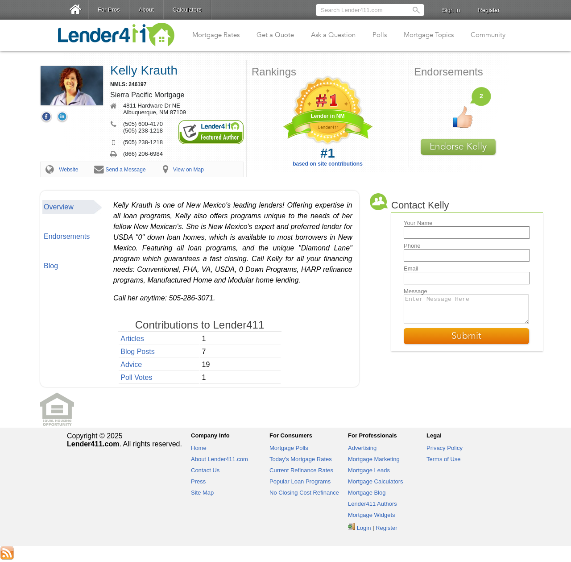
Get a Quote (275, 34)
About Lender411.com (219, 459)
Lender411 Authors (372, 503)
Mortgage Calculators (375, 481)
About (146, 9)
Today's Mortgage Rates (300, 459)
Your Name (418, 223)
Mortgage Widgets (371, 515)
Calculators (187, 9)
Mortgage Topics (429, 34)
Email (411, 268)
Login (364, 528)
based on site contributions (328, 156)
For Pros (109, 9)
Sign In (451, 10)
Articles (132, 338)
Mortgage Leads (369, 470)
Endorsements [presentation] (67, 236)
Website (68, 170)
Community (488, 34)
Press (198, 481)
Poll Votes (136, 377)
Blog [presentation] (51, 266)
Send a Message (126, 170)
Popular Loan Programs (300, 481)
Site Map (202, 492)
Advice (131, 364)
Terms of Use (443, 459)
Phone (412, 245)
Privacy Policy (444, 448)
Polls (379, 34)
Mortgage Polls (288, 448)
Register (489, 10)
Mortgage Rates (216, 34)
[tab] (72, 207)
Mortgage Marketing (374, 459)
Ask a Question (333, 34)
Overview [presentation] (59, 207)
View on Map (188, 170)
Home (199, 448)
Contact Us (205, 470)
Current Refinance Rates (301, 470)
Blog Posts (137, 351)
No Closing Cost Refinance (304, 492)
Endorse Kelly (458, 146)
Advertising (362, 448)
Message (415, 291)
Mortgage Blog (367, 492)
